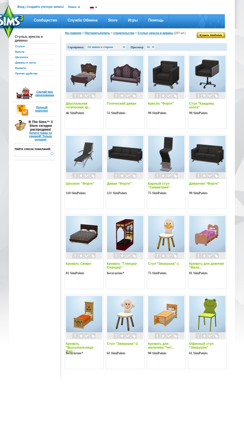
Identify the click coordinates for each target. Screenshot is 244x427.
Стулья (20, 46)
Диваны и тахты (25, 62)
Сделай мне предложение (44, 93)
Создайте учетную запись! (45, 7)
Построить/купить (97, 33)
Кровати (20, 68)
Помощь (156, 20)
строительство (123, 33)
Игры (133, 20)
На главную (73, 33)
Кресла (20, 51)
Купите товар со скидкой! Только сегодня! (40, 136)
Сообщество (45, 20)
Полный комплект (41, 109)
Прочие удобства (26, 73)
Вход (21, 7)
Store (113, 20)
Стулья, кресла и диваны (155, 33)
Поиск (72, 7)
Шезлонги (21, 57)
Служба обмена (83, 20)
